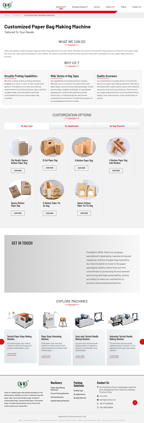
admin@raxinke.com (107, 400)
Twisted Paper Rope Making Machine (19, 338)
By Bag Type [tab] (27, 126)
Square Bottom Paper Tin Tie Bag (85, 204)
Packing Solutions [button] (79, 7)
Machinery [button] (60, 7)
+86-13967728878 (106, 407)
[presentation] (1, 341)
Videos (123, 7)
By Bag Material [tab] (117, 126)
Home (7, 15)
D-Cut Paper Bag (50, 160)
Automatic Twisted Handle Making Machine (121, 338)
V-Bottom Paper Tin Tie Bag (51, 204)
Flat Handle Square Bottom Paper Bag (19, 161)
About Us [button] (110, 7)
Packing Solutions (79, 384)
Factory (97, 7)
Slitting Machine (57, 397)
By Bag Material (80, 398)
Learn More (18, 170)
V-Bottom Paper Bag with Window (118, 161)
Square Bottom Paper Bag (17, 204)
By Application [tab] (72, 126)
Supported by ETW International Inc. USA (72, 416)
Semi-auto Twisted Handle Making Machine (86, 338)
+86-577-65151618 (106, 403)
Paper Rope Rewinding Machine (51, 338)
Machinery (56, 382)
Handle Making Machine (60, 401)
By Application (79, 394)
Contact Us (136, 7)
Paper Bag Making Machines (58, 389)
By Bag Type (78, 390)
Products (16, 15)
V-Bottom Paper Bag (84, 160)
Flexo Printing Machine (60, 393)
